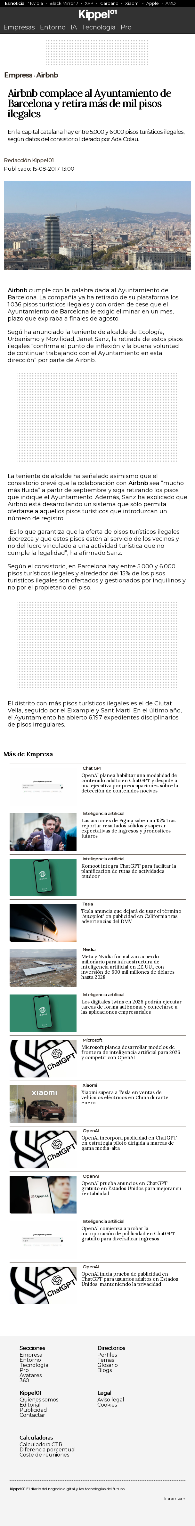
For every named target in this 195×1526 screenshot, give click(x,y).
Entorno (53, 27)
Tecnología (99, 27)
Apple (152, 3)
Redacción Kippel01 (29, 161)
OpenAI (91, 1130)
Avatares (31, 1375)
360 (24, 1380)
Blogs (104, 1370)
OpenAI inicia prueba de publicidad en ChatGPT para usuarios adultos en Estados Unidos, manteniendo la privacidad (129, 1279)
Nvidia (36, 3)
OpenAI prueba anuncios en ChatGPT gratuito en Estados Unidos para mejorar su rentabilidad (131, 1188)
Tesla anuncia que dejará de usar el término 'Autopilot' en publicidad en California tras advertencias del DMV (131, 916)
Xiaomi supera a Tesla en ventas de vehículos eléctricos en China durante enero (124, 1097)
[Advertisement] (97, 54)
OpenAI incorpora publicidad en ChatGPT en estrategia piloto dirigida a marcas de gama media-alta (129, 1143)
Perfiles (107, 1355)
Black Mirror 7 (64, 3)
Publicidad (33, 1410)
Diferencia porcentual (48, 1449)
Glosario (107, 1365)
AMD (171, 3)
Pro (126, 27)
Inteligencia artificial (103, 813)
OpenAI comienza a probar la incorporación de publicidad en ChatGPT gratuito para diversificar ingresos (128, 1233)
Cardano (109, 3)
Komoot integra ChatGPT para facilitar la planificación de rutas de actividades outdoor (128, 871)
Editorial (30, 1405)
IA (73, 27)
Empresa (18, 75)
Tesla (88, 903)
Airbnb (47, 75)
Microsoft (92, 1040)
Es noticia (14, 3)
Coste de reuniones (44, 1454)
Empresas (19, 27)
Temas (105, 1360)
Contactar (32, 1415)
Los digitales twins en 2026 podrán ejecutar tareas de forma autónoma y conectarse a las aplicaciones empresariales (131, 1007)
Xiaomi (132, 3)
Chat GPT (92, 768)
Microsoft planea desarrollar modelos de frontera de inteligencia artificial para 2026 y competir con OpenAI (130, 1052)
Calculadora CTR (41, 1444)
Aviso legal (110, 1399)
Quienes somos (39, 1399)
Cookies (107, 1405)
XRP (89, 3)
